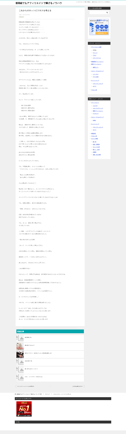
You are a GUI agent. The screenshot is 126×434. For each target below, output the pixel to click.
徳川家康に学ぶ (28, 341)
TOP (29, 397)
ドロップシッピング (98, 87)
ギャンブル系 (96, 150)
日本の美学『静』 (29, 364)
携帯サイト (96, 71)
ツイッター (96, 77)
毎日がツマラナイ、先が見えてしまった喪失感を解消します (38, 356)
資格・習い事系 (97, 158)
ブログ (94, 59)
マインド (21, 20)
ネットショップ (95, 84)
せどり (94, 89)
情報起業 (93, 137)
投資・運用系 (96, 148)
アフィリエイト (95, 106)
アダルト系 (94, 93)
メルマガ (95, 109)
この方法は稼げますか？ (77, 390)
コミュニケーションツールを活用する (25, 390)
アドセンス (96, 117)
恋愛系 (94, 155)
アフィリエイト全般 (96, 50)
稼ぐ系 (94, 145)
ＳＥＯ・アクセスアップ (97, 74)
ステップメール (97, 61)
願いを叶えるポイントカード (31, 372)
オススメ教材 (94, 142)
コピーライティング (98, 112)
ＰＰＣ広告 (96, 80)
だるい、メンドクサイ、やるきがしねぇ (34, 380)
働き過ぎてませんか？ (30, 348)
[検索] (99, 16)
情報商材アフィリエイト (97, 65)
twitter (94, 124)
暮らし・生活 (96, 153)
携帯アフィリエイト (96, 67)
